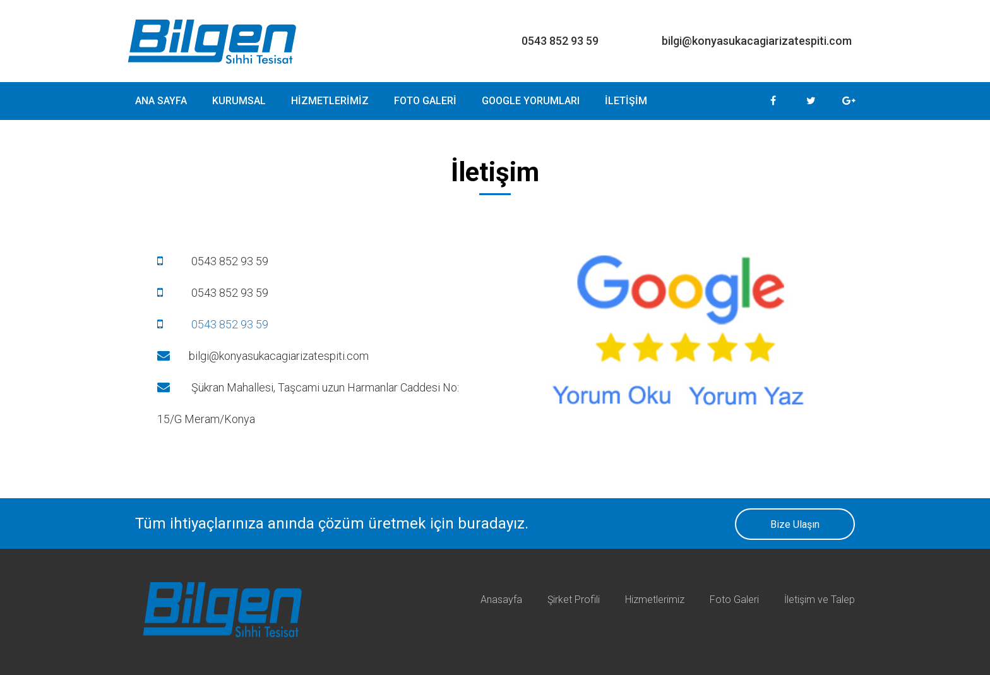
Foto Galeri (734, 600)
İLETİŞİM (626, 101)
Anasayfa (501, 600)
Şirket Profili (573, 600)
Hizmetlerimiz (654, 600)
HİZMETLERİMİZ (330, 101)
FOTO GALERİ (425, 101)
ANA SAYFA (161, 101)
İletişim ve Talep (819, 600)
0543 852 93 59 (212, 324)
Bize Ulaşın (795, 524)
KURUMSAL (239, 101)
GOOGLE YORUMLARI (531, 101)
